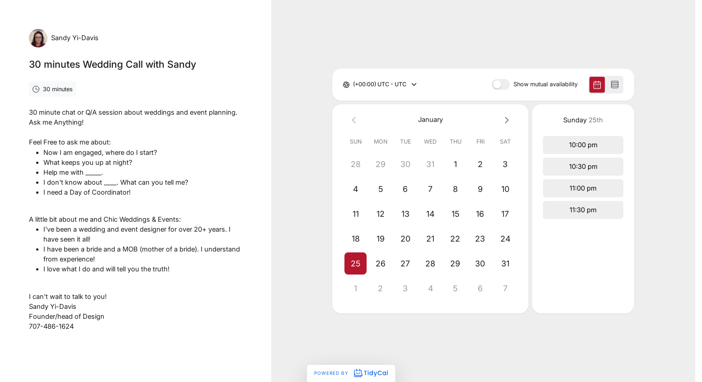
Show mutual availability (546, 85)
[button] (355, 263)
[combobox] (353, 84)
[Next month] (505, 120)
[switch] (501, 84)
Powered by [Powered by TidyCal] (350, 373)
